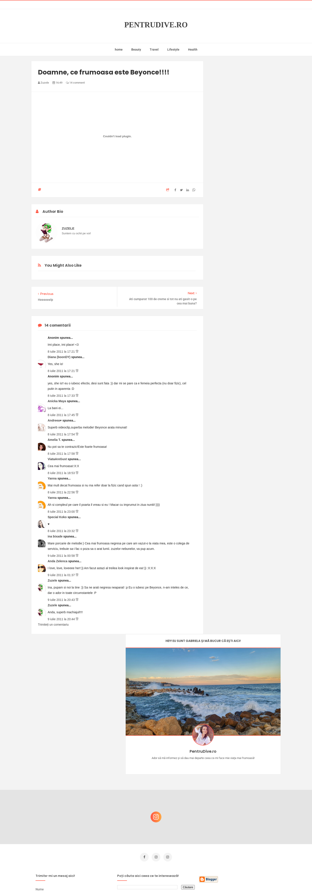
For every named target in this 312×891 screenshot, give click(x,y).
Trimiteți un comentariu (53, 624)
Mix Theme (192, 879)
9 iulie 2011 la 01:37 (62, 575)
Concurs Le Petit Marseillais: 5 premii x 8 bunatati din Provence (246, 780)
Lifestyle (173, 49)
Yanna (52, 478)
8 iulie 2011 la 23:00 (62, 511)
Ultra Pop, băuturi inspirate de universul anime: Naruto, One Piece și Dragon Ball (246, 844)
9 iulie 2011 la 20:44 (62, 619)
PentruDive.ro (156, 25)
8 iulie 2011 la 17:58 (62, 453)
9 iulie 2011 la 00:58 (62, 555)
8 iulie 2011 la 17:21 (62, 351)
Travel (154, 49)
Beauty (136, 49)
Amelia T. (55, 439)
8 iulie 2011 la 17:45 (62, 415)
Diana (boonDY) (59, 357)
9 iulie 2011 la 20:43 (62, 600)
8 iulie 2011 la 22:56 (62, 492)
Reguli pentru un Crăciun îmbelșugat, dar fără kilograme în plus (246, 801)
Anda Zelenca (58, 561)
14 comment (75, 82)
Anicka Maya (57, 401)
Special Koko (58, 517)
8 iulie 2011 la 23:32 (62, 531)
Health (192, 49)
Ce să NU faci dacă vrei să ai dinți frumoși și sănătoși (243, 822)
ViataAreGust (58, 459)
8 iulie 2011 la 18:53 (62, 473)
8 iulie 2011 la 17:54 (62, 434)
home (119, 49)
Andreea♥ (55, 420)
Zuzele (53, 580)
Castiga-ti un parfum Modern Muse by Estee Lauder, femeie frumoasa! (245, 759)
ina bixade (55, 536)
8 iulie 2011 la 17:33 (62, 395)
